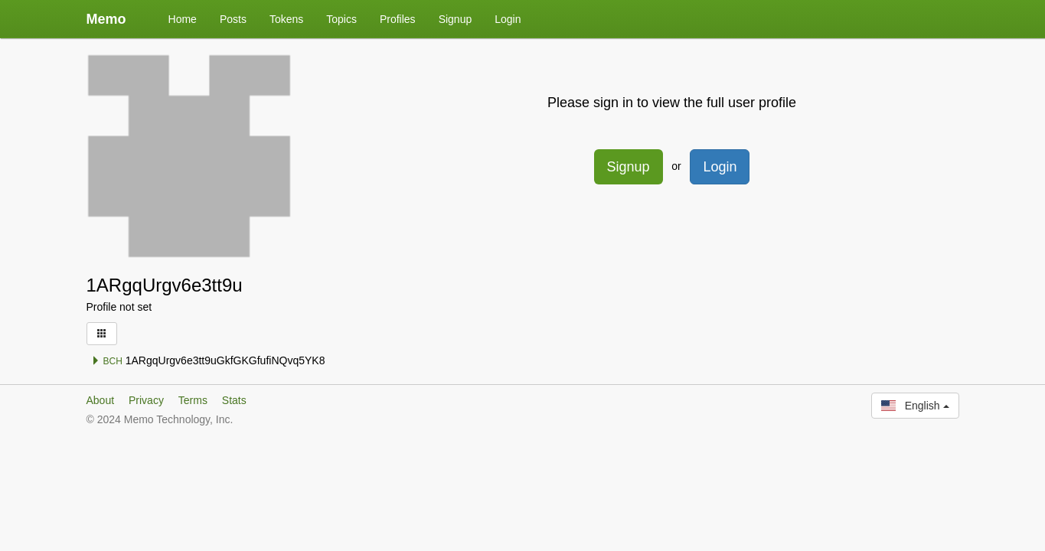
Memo (106, 19)
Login (508, 19)
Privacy (146, 400)
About (101, 400)
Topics (341, 19)
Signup (455, 19)
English (915, 405)
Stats (234, 400)
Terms (192, 400)
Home (182, 19)
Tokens (286, 19)
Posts (233, 19)
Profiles (398, 19)
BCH (106, 361)
